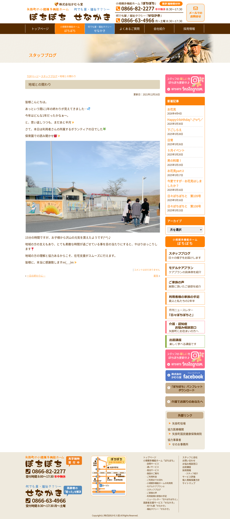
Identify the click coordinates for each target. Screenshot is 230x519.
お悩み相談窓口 (189, 463)
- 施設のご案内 (152, 473)
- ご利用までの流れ (154, 479)
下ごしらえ (174, 130)
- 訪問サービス (152, 463)
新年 (156, 275)
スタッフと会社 (189, 457)
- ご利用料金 (151, 476)
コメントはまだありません (147, 269)
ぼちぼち (70, 29)
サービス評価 (188, 476)
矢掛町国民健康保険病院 (187, 434)
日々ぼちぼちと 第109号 (184, 196)
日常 (170, 140)
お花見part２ (175, 171)
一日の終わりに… (36, 275)
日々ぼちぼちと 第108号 (184, 206)
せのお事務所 (180, 444)
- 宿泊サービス (152, 470)
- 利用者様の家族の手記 (156, 496)
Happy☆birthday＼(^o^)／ (185, 119)
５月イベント (176, 150)
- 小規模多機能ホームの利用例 (159, 483)
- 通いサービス (152, 467)
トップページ (40, 28)
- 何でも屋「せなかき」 (156, 505)
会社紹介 (159, 28)
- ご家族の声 (151, 492)
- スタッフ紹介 (191, 473)
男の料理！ (174, 160)
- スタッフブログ (153, 489)
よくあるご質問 (129, 28)
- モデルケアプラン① (155, 486)
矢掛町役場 (179, 423)
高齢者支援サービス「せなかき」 (159, 502)
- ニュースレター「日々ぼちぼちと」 (162, 499)
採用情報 (189, 28)
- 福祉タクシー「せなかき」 (158, 509)
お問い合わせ (188, 460)
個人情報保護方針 (191, 480)
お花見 (171, 109)
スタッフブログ (49, 76)
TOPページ (33, 76)
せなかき (99, 29)
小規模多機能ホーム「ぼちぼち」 (159, 460)
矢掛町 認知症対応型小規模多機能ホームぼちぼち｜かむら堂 (67, 11)
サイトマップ (188, 483)
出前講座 (186, 467)
